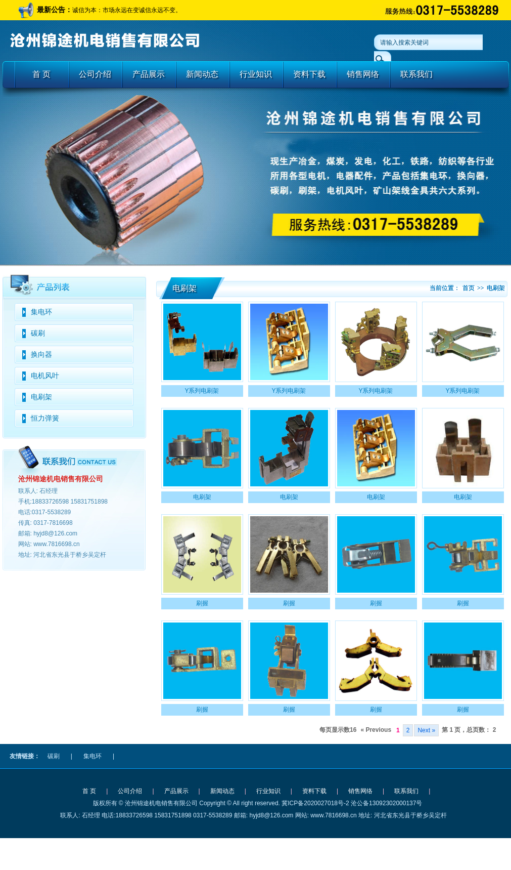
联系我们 (416, 74)
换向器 (41, 354)
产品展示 (148, 74)
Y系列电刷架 (201, 390)
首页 (468, 288)
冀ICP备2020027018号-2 (315, 803)
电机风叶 (45, 376)
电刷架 (41, 397)
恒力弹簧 (45, 418)
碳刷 (38, 333)
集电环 (41, 312)
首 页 (41, 74)
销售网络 (363, 74)
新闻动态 (202, 74)
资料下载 (309, 74)
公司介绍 (95, 74)
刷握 (202, 603)
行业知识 (256, 74)
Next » (426, 730)
